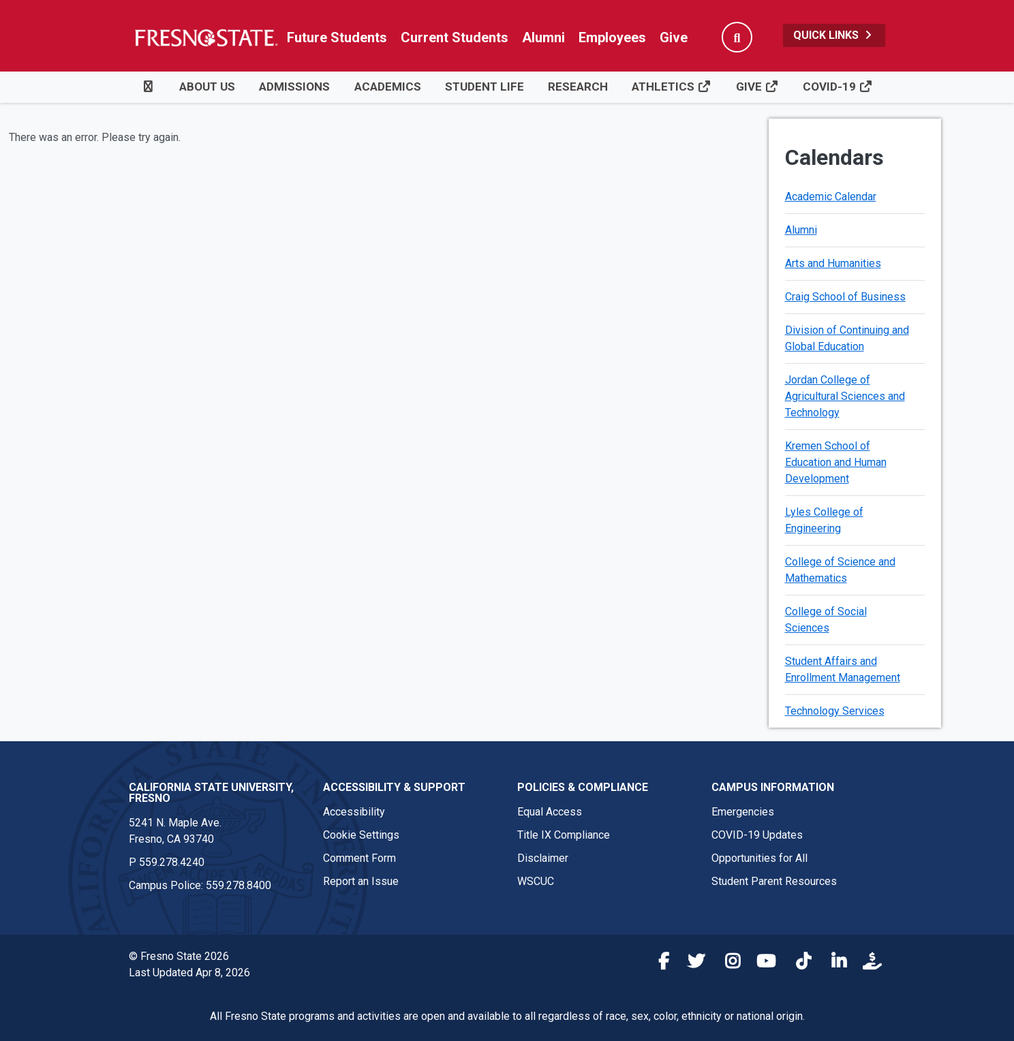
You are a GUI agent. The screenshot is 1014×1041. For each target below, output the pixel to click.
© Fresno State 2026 (179, 956)
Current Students (454, 37)
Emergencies (742, 811)
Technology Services (835, 710)
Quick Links (834, 35)
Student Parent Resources (774, 881)
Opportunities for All (759, 858)
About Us (207, 86)
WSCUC (535, 881)
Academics (387, 86)
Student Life (484, 86)
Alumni (543, 37)
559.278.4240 (171, 862)
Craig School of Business (845, 296)
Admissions (294, 86)
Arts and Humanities (833, 263)
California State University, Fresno (211, 793)
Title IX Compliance (563, 834)
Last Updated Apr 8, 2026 (189, 972)
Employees (612, 37)
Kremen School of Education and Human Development (836, 462)
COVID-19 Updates (757, 834)
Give (674, 37)
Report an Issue (361, 881)
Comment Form (359, 858)
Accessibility (354, 811)
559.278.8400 (238, 885)
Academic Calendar (830, 196)
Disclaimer (542, 858)
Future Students (337, 37)
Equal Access (549, 811)
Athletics (671, 86)
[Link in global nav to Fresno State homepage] (205, 37)
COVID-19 (838, 86)
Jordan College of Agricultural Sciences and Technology (845, 396)
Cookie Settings (361, 834)
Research (578, 86)
